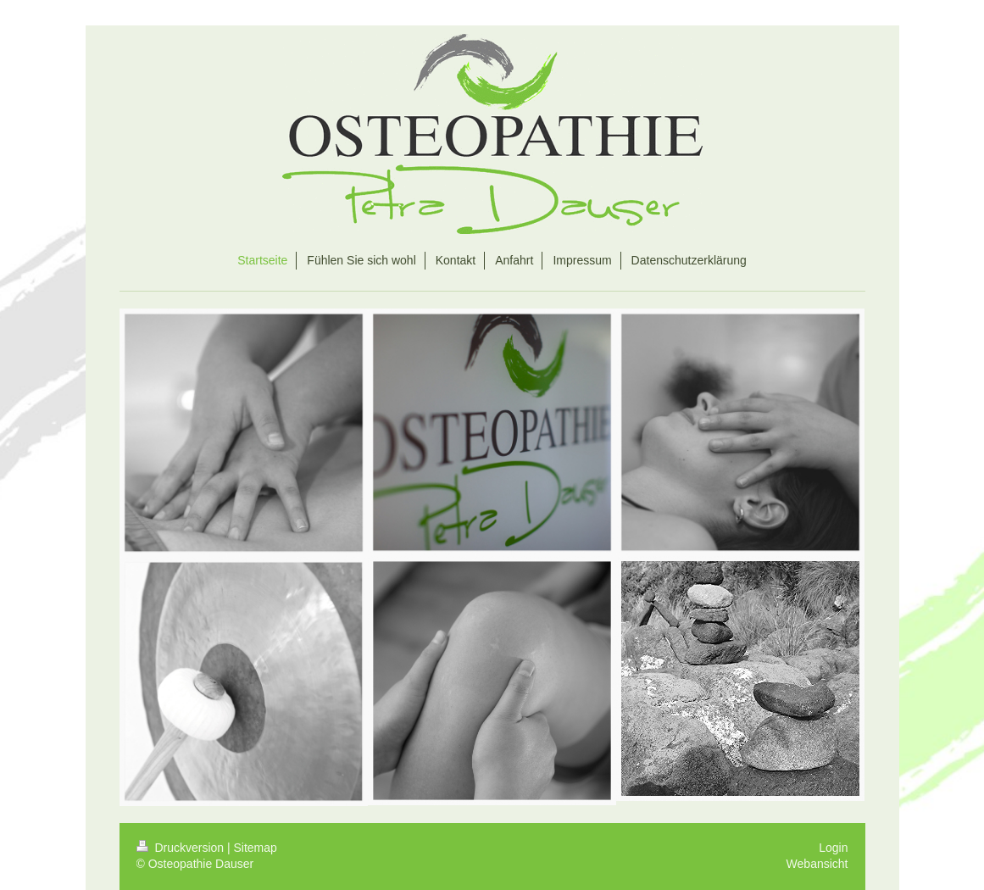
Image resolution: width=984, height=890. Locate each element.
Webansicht (817, 864)
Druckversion (181, 847)
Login (833, 847)
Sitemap (255, 847)
